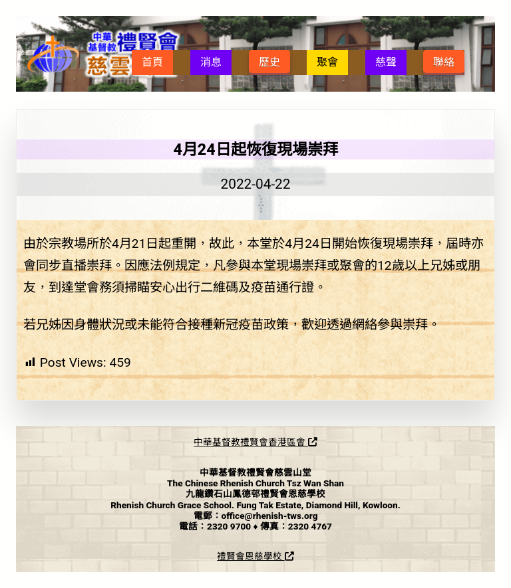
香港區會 (292, 442)
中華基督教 (217, 442)
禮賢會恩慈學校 (255, 556)
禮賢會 (254, 442)
